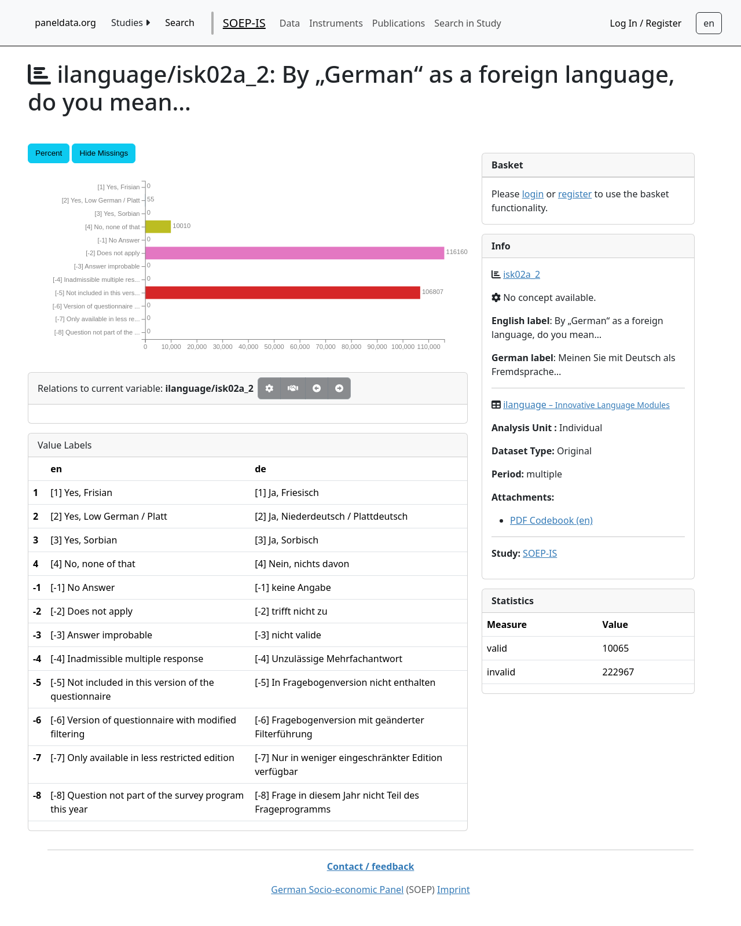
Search (180, 22)
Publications (398, 23)
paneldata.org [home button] (65, 22)
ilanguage (586, 404)
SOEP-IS (244, 23)
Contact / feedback (370, 866)
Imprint (453, 889)
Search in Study (467, 23)
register (575, 194)
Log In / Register (646, 23)
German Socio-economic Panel (337, 889)
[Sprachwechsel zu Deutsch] (709, 23)
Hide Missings (103, 153)
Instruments (336, 23)
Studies (130, 22)
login (533, 194)
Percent (48, 153)
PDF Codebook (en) (551, 520)
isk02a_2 (521, 274)
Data (290, 23)
